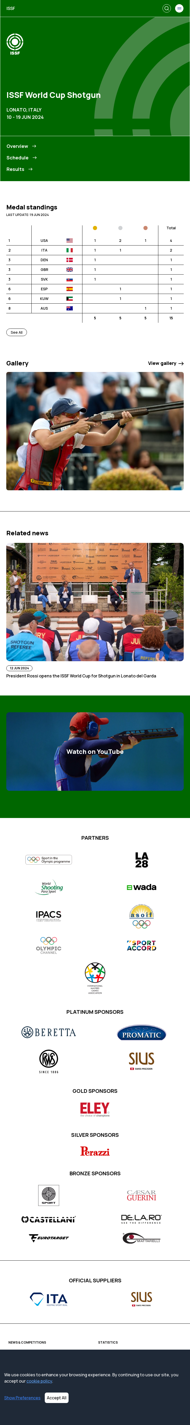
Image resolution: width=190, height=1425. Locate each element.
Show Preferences (22, 1398)
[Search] (167, 8)
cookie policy (39, 1381)
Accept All (56, 1398)
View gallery (166, 363)
